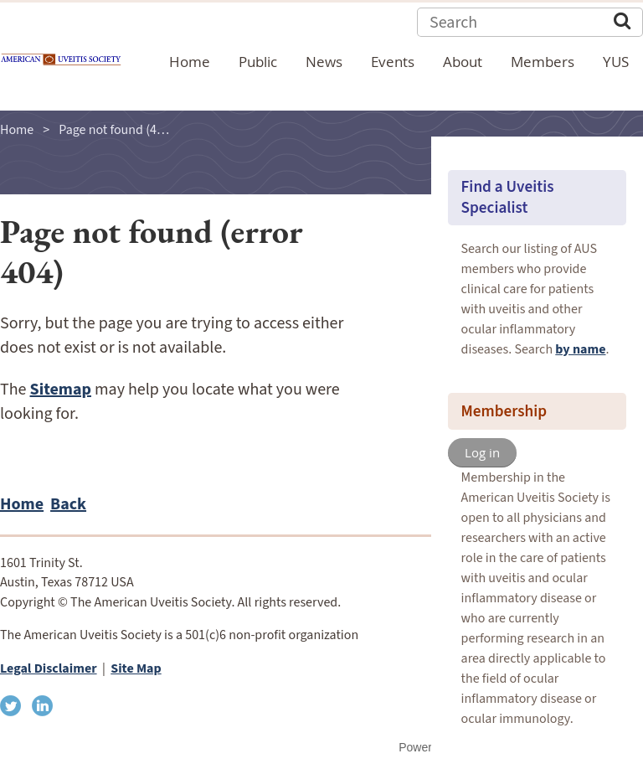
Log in (482, 452)
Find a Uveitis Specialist (507, 197)
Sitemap (60, 389)
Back (68, 504)
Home (16, 130)
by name (580, 349)
